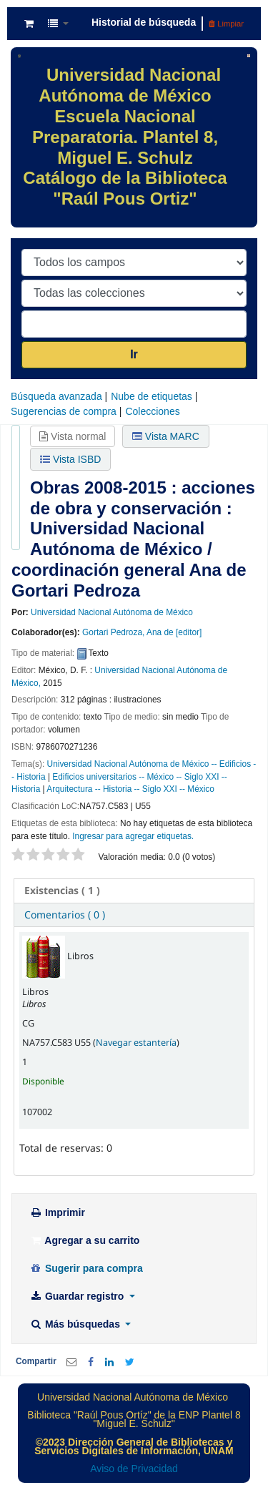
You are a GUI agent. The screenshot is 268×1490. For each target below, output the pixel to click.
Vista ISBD (70, 459)
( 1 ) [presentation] (62, 890)
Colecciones (152, 411)
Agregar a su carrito (84, 1240)
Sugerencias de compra (63, 411)
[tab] (134, 890)
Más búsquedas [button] (76, 1324)
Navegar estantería (136, 1042)
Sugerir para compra (86, 1268)
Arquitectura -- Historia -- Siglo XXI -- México (130, 789)
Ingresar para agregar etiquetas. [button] (133, 836)
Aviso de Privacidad (134, 1468)
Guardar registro (77, 1296)
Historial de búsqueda (143, 22)
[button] (29, 23)
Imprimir (57, 1212)
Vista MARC (165, 436)
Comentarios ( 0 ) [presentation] (64, 914)
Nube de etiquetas (151, 396)
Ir (134, 354)
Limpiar (226, 23)
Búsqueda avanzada (56, 396)
